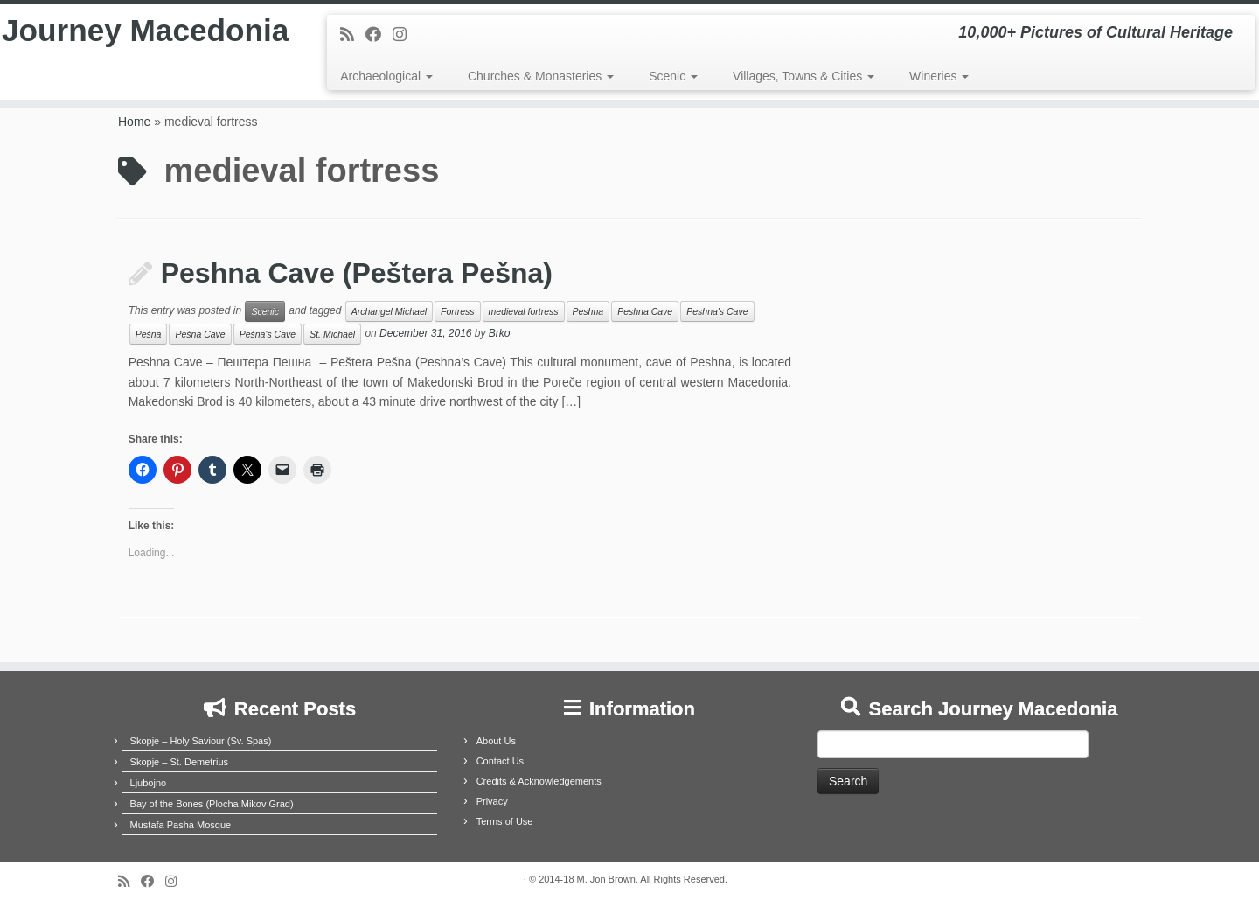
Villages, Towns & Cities (803, 76)
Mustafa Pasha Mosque (181, 825)
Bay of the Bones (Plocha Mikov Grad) (212, 804)
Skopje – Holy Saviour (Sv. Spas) (201, 741)
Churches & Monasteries (541, 76)
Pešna (149, 334)
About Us (496, 741)
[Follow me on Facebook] (379, 35)
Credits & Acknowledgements (539, 781)
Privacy (492, 801)
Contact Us (500, 761)
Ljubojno (148, 783)
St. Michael (332, 334)
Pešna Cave (200, 334)
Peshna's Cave (717, 311)
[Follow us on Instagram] (405, 35)
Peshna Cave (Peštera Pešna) (357, 273)
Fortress (458, 311)
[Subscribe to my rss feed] (352, 35)
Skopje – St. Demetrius (179, 762)
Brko (500, 334)
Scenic (673, 76)
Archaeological (386, 76)
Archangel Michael (389, 311)
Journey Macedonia (145, 56)
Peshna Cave (644, 311)
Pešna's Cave (268, 334)
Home (134, 122)
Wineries (939, 76)
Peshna (588, 311)
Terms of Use (504, 821)
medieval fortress (524, 311)
